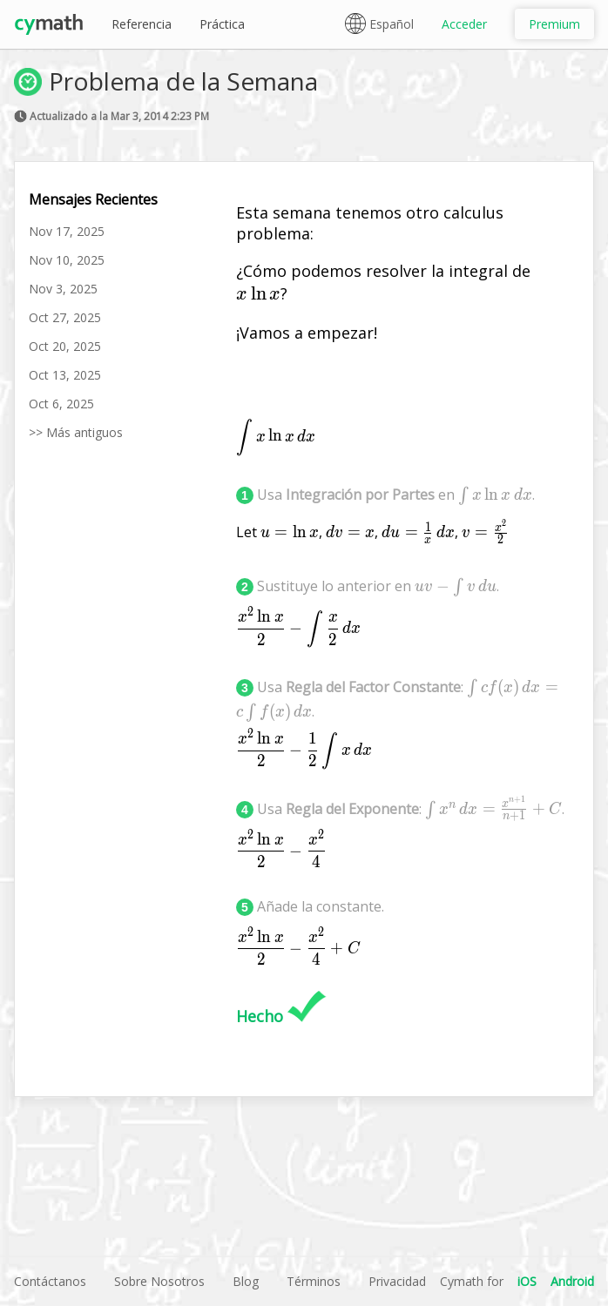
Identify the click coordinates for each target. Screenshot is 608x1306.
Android (572, 1281)
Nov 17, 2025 (67, 231)
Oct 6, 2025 (61, 403)
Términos (314, 1281)
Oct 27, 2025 (65, 317)
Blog (246, 1281)
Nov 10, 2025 (67, 260)
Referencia (141, 24)
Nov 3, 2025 (63, 288)
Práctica (222, 24)
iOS (527, 1281)
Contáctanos (50, 1281)
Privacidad (397, 1281)
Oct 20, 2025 (65, 346)
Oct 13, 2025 (65, 375)
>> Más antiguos (76, 432)
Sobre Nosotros (159, 1281)
